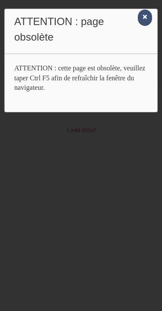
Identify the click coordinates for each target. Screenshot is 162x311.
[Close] (145, 18)
